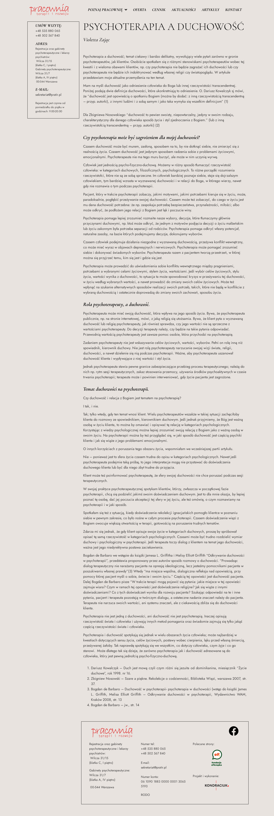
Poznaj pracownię (107, 10)
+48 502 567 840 (47, 35)
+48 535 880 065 (47, 31)
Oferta (139, 9)
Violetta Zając (96, 40)
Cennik (159, 9)
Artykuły (210, 9)
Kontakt (233, 9)
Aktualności (183, 9)
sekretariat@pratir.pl (48, 94)
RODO (145, 795)
